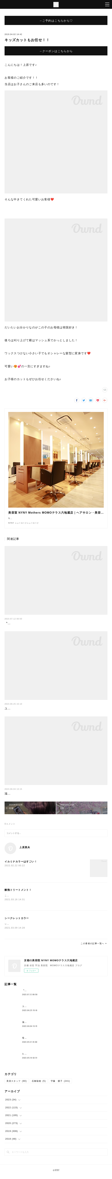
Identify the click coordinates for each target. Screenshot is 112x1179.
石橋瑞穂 (39, 1084)
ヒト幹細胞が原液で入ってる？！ (39, 1057)
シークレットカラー (17, 921)
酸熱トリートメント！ (18, 893)
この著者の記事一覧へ (94, 947)
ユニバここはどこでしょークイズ (27, 711)
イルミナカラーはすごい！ (21, 865)
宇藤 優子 (60, 1084)
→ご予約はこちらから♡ (56, 20)
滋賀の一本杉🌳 (16, 797)
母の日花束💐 (29, 1041)
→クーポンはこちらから (56, 51)
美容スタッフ (16, 1084)
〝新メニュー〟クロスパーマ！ (26, 626)
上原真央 (24, 850)
